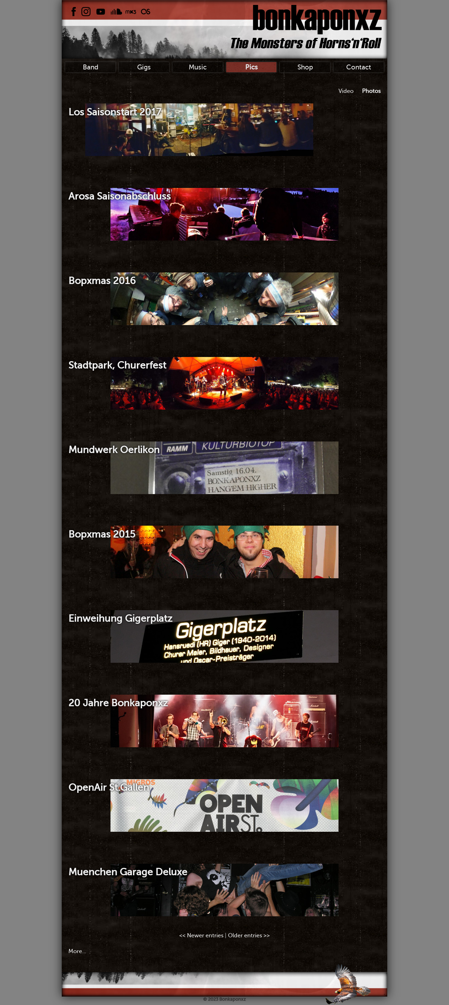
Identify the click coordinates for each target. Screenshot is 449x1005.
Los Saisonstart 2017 (114, 112)
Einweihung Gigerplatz (120, 618)
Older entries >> (249, 935)
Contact (358, 67)
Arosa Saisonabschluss (119, 196)
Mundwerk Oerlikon (114, 449)
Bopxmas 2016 (102, 280)
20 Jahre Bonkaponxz (118, 702)
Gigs (144, 67)
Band (90, 67)
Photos (371, 91)
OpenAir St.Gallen (108, 787)
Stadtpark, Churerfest (117, 365)
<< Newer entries (201, 935)
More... (77, 951)
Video (346, 91)
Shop (305, 67)
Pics (251, 67)
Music (198, 67)
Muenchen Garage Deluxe (127, 871)
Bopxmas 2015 (101, 534)
